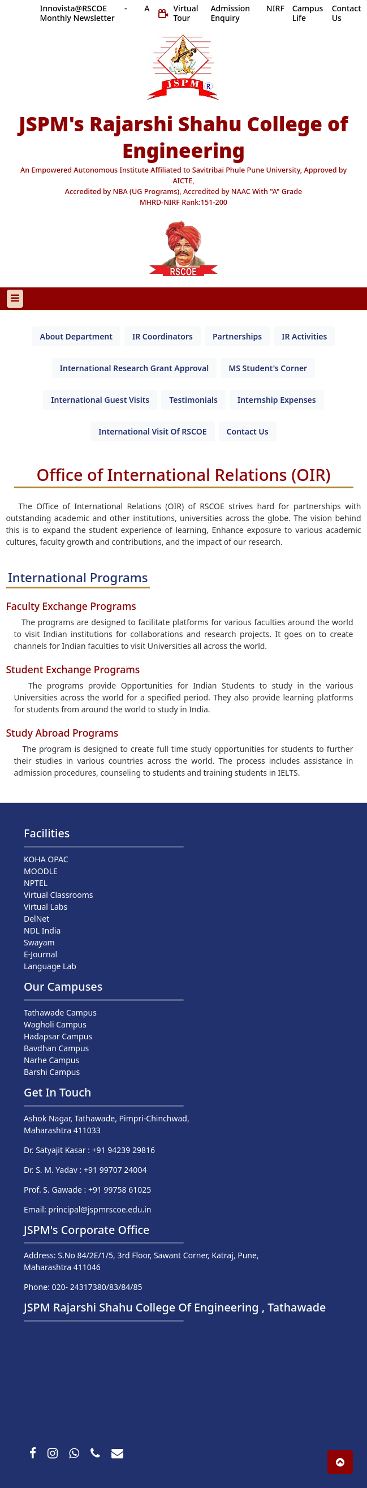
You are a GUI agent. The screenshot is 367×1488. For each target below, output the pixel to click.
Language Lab (50, 966)
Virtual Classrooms (58, 894)
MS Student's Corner (267, 368)
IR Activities (304, 336)
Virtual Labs (45, 906)
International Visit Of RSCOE (152, 431)
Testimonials (193, 399)
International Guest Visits (100, 399)
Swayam (39, 942)
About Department (76, 336)
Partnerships (237, 336)
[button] (340, 1462)
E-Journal (40, 954)
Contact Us (248, 431)
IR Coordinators (162, 336)
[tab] (76, 336)
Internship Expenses (277, 399)
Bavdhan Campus (56, 1048)
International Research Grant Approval (134, 368)
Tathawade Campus (60, 1012)
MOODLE (41, 871)
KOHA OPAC (46, 859)
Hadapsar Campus (58, 1036)
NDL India (42, 930)
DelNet (36, 918)
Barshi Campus (52, 1071)
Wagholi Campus (55, 1024)
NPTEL (36, 883)
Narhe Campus (51, 1060)
